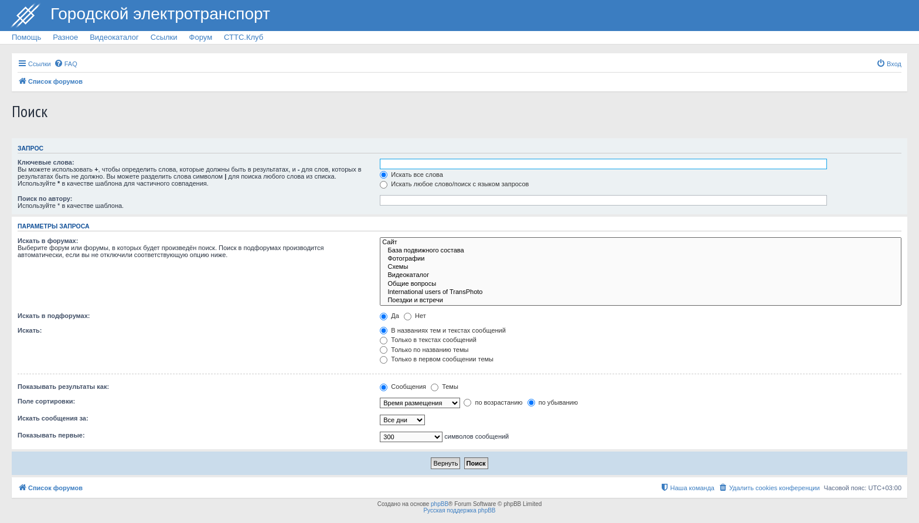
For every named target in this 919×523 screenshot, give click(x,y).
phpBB (439, 504)
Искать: (30, 330)
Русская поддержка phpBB (459, 510)
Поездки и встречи (640, 300)
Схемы (640, 267)
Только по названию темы (424, 349)
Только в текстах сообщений (428, 339)
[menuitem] (65, 64)
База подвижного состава (640, 251)
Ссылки (164, 37)
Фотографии (640, 259)
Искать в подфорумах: (54, 315)
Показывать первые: (51, 435)
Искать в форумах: (48, 240)
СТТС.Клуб (243, 37)
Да (389, 315)
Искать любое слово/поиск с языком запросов (454, 183)
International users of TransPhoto (640, 292)
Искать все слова (411, 174)
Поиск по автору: (45, 198)
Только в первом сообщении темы (436, 359)
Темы (444, 386)
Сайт (640, 242)
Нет (415, 315)
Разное (65, 37)
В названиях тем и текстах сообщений (443, 330)
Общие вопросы (640, 284)
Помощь (26, 37)
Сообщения (403, 386)
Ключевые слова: (46, 162)
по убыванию (552, 402)
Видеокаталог (114, 37)
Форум (201, 37)
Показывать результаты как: (63, 386)
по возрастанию (493, 402)
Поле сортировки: (46, 401)
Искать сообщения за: (53, 418)
